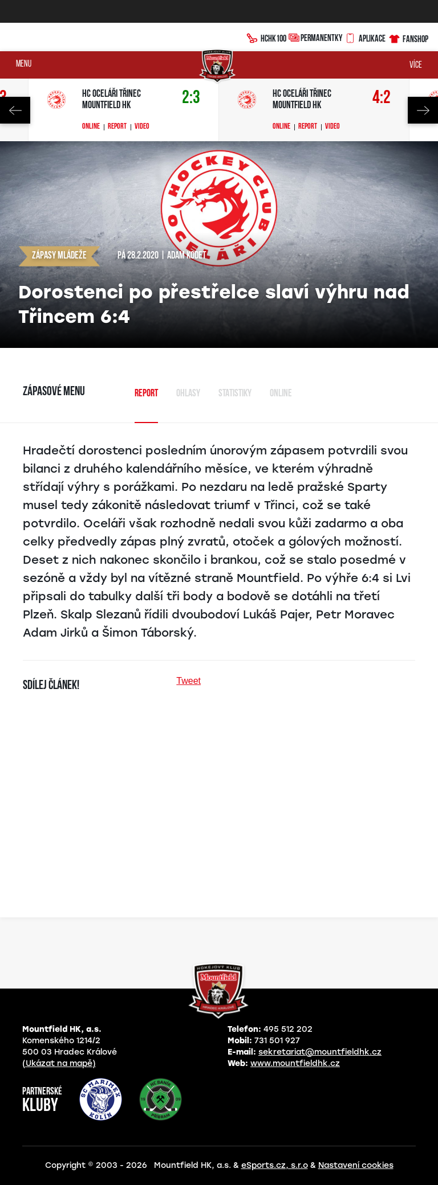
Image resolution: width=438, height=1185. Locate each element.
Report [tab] (146, 393)
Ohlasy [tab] (188, 393)
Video (142, 127)
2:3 (191, 98)
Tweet (188, 681)
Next (423, 110)
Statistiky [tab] (235, 393)
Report (117, 127)
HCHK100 (266, 37)
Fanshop (408, 37)
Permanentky (315, 37)
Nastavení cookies (356, 1165)
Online (91, 127)
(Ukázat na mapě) (59, 1063)
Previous (15, 110)
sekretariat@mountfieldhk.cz (320, 1052)
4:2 (381, 98)
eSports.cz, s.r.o (274, 1165)
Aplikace (365, 37)
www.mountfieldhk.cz (295, 1063)
